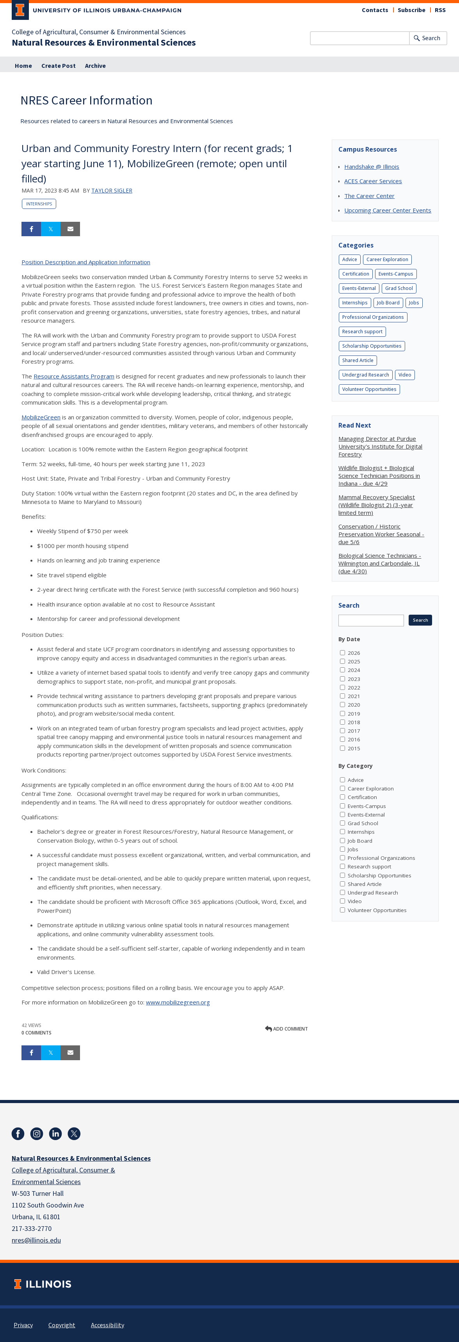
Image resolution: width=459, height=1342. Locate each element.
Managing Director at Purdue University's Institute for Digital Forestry (380, 446)
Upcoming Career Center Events (387, 210)
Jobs (414, 302)
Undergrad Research (365, 374)
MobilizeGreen (40, 417)
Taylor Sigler (111, 190)
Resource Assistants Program (74, 376)
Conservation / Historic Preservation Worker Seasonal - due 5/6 (381, 534)
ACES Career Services (373, 181)
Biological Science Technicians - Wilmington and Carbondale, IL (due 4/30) (379, 563)
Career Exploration (387, 259)
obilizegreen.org (188, 1002)
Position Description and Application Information (85, 262)
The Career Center (369, 196)
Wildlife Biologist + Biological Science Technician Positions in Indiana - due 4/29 (379, 475)
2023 (354, 678)
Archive (95, 66)
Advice (349, 259)
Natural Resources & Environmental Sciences (104, 43)
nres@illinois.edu (36, 1240)
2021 (354, 696)
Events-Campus (396, 274)
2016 (354, 739)
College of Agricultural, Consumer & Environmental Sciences (99, 32)
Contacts (375, 10)
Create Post (58, 66)
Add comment (286, 1029)
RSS (440, 10)
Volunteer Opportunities (369, 389)
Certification (355, 274)
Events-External (359, 288)
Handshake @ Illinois (371, 166)
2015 (354, 748)
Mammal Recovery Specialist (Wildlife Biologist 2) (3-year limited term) (376, 504)
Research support (362, 331)
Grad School (399, 288)
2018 (354, 722)
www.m (156, 1002)
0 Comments (36, 1032)
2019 (354, 713)
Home (23, 66)
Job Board (388, 302)
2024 (354, 670)
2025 (354, 661)
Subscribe (411, 10)
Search (431, 38)
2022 (354, 687)
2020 (354, 704)
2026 (354, 652)
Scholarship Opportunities (372, 346)
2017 (354, 730)
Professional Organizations (373, 317)
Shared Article (358, 360)
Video (405, 374)
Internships (39, 204)
